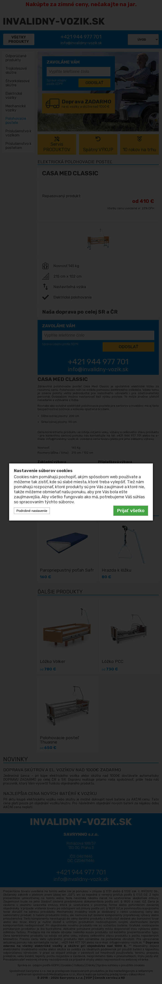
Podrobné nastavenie (31, 511)
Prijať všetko (130, 510)
